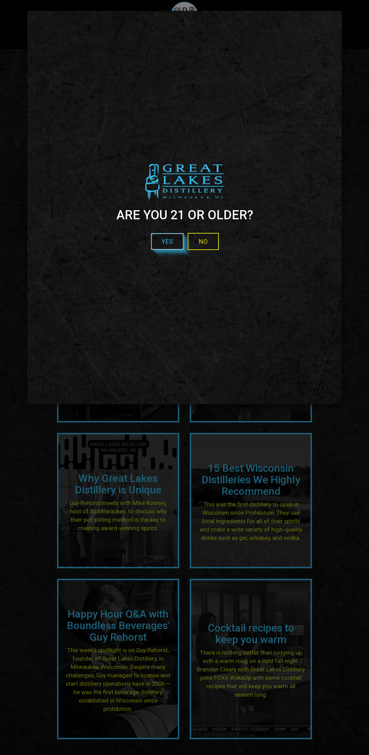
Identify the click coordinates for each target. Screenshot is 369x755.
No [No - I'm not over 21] (203, 241)
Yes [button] (167, 241)
